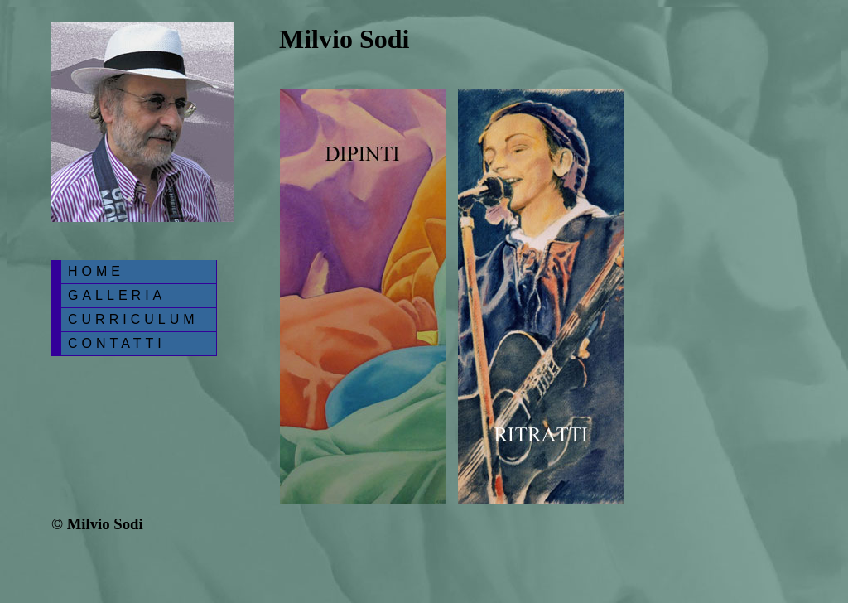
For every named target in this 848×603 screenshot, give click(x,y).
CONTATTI (117, 343)
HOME (96, 271)
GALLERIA (117, 295)
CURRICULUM (133, 319)
